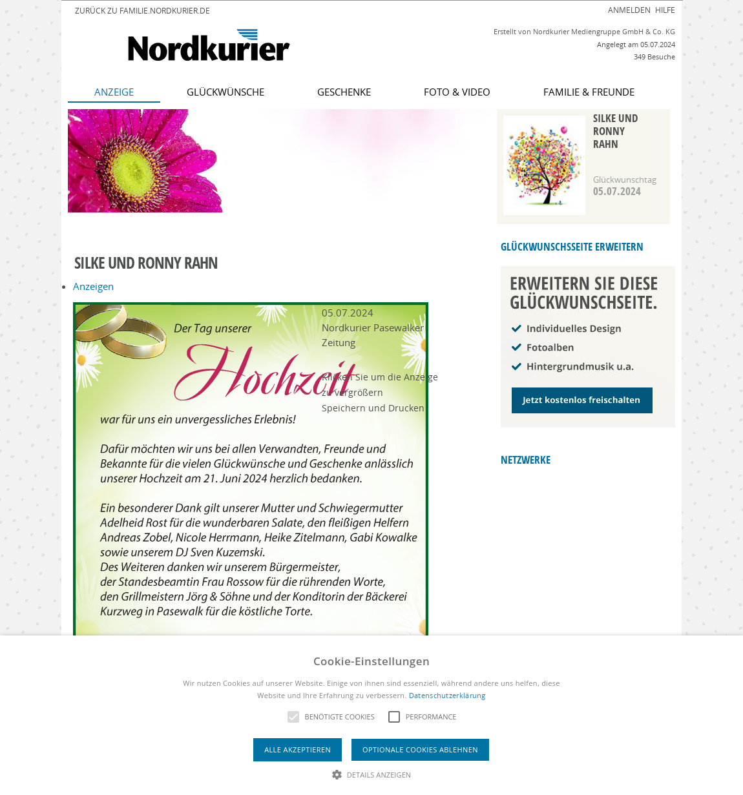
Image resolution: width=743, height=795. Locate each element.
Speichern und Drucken (373, 408)
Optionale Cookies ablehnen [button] (420, 749)
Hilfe (665, 10)
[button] (372, 774)
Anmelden (629, 10)
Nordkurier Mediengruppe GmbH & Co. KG (604, 31)
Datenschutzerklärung (447, 695)
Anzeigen (93, 286)
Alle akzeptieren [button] (297, 749)
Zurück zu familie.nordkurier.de (142, 10)
